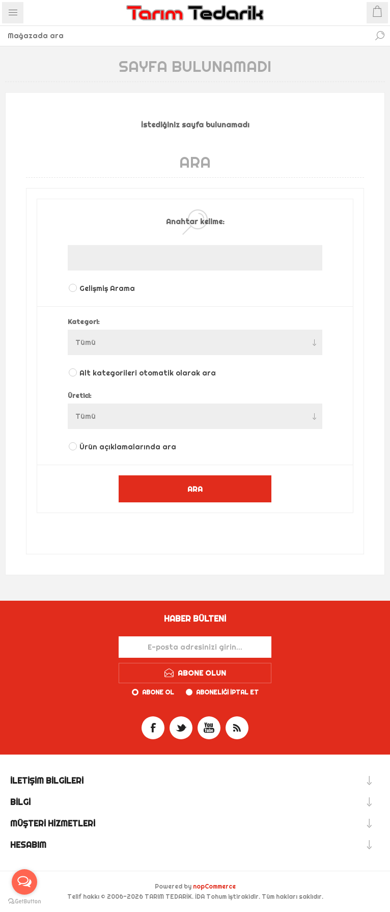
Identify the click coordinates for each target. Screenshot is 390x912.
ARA (195, 489)
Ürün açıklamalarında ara (127, 446)
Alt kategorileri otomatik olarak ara (147, 373)
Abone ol (158, 692)
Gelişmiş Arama (107, 288)
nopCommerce (214, 886)
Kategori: (84, 321)
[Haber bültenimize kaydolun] (195, 647)
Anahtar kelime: (195, 221)
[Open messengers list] (24, 882)
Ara (380, 35)
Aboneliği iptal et (227, 692)
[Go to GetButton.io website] (24, 901)
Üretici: (80, 395)
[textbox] (185, 35)
